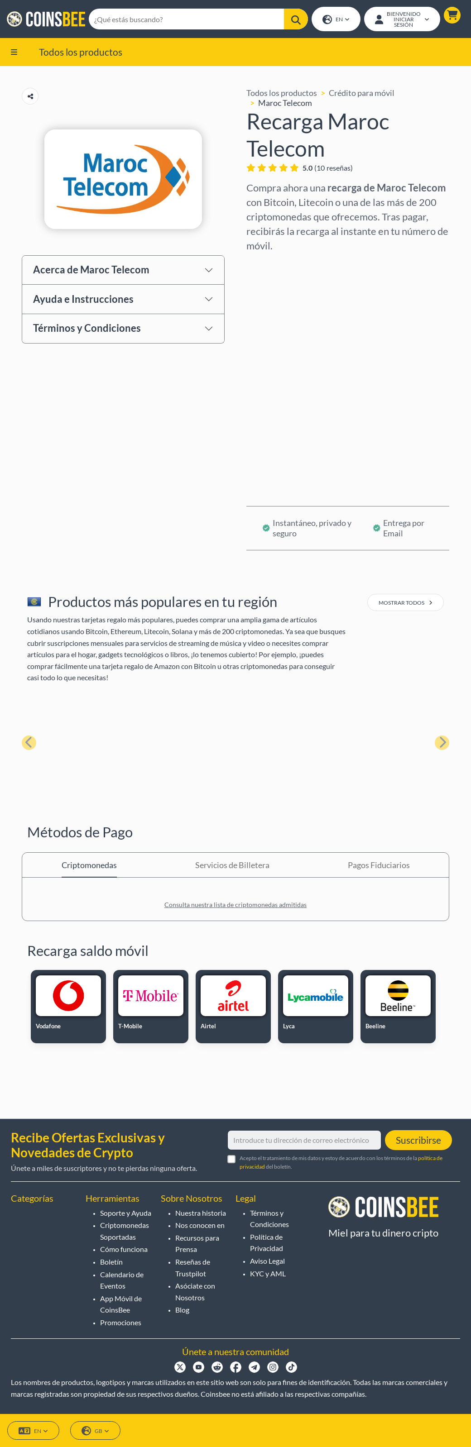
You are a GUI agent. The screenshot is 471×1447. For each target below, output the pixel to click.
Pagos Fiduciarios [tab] (379, 866)
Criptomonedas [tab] (89, 866)
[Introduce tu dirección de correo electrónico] (304, 1140)
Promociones (120, 1322)
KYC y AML (268, 1273)
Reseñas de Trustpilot (192, 1267)
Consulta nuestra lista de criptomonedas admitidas (235, 905)
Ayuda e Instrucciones (83, 300)
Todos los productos (80, 52)
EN (335, 20)
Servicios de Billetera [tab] (232, 866)
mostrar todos (406, 603)
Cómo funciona (124, 1249)
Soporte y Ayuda (125, 1212)
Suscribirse (418, 1140)
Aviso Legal (267, 1260)
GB (95, 1431)
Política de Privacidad (266, 1242)
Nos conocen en (200, 1225)
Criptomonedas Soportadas (124, 1231)
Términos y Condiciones (87, 329)
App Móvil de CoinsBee (121, 1304)
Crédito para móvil (361, 94)
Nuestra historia (200, 1212)
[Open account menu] (402, 19)
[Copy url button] (30, 97)
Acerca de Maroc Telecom (91, 270)
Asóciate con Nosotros (195, 1291)
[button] (451, 15)
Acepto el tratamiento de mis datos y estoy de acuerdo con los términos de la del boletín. (341, 1162)
